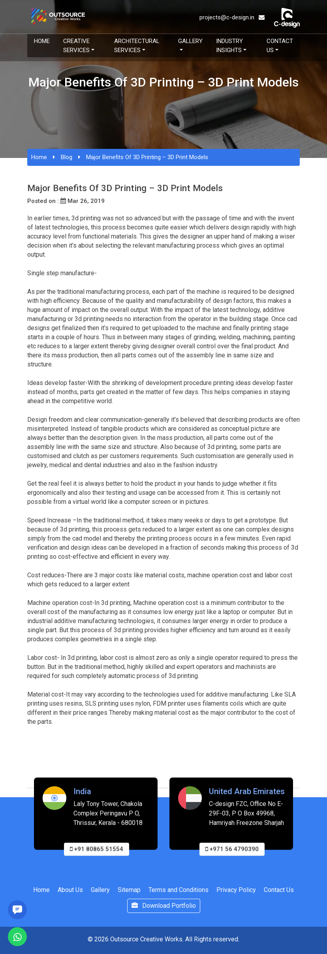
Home (42, 41)
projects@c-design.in (232, 17)
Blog (66, 157)
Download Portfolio (164, 905)
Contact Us (280, 46)
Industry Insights (229, 46)
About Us (70, 890)
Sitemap (129, 890)
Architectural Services (137, 46)
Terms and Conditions (178, 890)
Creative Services (76, 46)
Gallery (190, 41)
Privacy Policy (236, 890)
